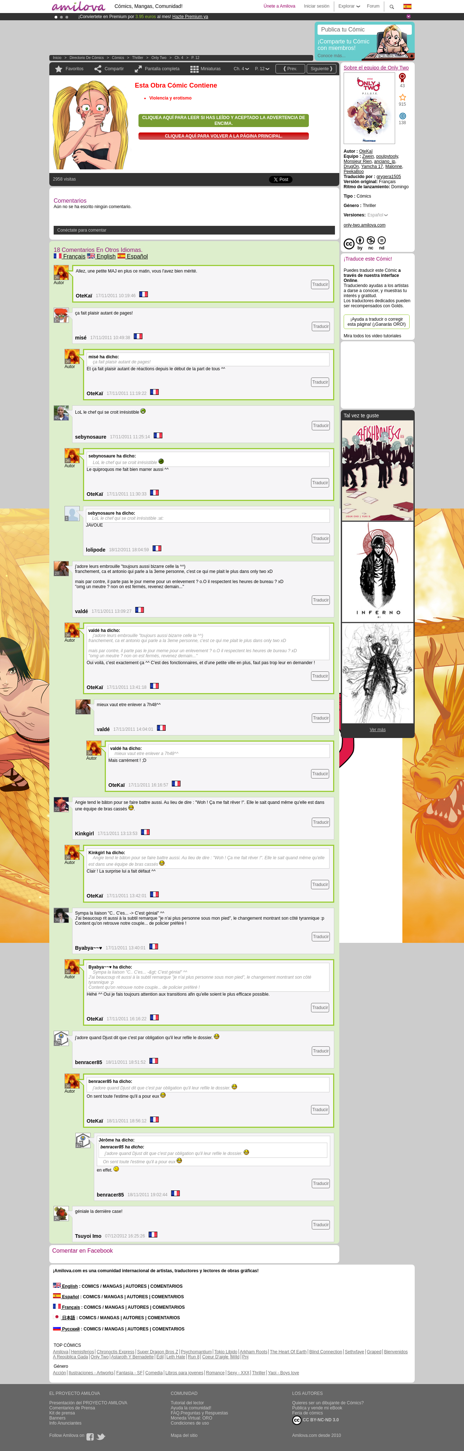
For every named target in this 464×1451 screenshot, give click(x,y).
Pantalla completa (162, 68)
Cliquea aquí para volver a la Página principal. (223, 136)
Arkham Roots (253, 1351)
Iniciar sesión (317, 6)
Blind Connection (325, 1351)
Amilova (61, 1351)
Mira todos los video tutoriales (372, 335)
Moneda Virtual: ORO (191, 1418)
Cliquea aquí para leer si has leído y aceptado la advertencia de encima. (223, 120)
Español (132, 256)
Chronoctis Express (115, 1351)
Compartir (114, 68)
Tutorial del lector (187, 1402)
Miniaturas (210, 68)
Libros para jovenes (184, 1372)
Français (70, 256)
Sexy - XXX (238, 1372)
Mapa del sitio (184, 1435)
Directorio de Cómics (87, 58)
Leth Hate (175, 1356)
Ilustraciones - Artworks (91, 1372)
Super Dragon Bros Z (157, 1351)
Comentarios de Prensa (72, 1407)
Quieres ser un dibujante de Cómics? (328, 1402)
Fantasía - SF (129, 1372)
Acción (59, 1372)
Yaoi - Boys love (283, 1372)
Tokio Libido (225, 1351)
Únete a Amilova (279, 6)
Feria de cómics (307, 1413)
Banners (57, 1418)
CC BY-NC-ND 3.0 (315, 1420)
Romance (215, 1372)
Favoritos (74, 68)
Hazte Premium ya (190, 16)
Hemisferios (82, 1351)
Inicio (57, 58)
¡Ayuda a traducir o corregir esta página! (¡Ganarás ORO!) (377, 322)
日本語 (64, 1317)
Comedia (154, 1372)
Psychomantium (196, 1351)
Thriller (138, 58)
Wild (235, 1356)
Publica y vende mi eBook (317, 1407)
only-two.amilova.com (364, 225)
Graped (374, 1351)
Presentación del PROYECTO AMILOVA (88, 1402)
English (101, 256)
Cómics (118, 58)
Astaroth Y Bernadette (132, 1356)
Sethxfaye (354, 1351)
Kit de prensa (62, 1413)
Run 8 (193, 1356)
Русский (66, 1329)
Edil (160, 1356)
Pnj (245, 1356)
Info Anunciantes (65, 1423)
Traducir (320, 284)
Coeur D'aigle (216, 1356)
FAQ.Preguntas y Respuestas (199, 1413)
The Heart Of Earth (288, 1351)
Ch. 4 (179, 58)
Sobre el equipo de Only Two (376, 68)
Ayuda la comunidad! (191, 1407)
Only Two (159, 58)
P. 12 (195, 58)
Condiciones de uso (190, 1423)
